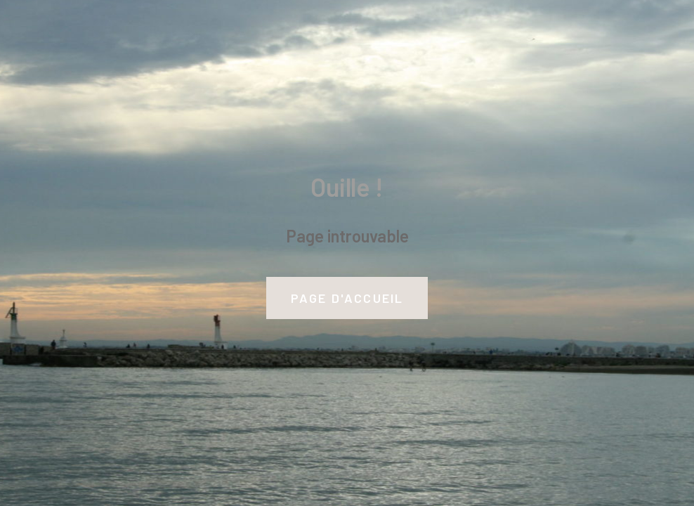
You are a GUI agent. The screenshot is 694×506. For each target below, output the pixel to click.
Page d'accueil (347, 298)
